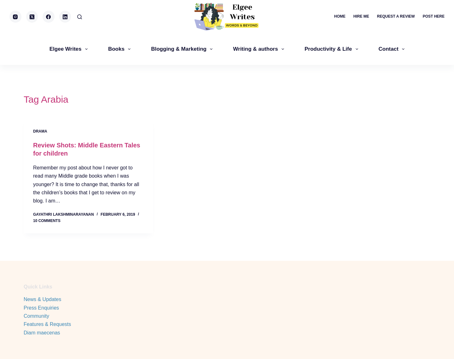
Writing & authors (260, 49)
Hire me (361, 16)
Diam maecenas (42, 332)
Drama (40, 131)
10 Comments (47, 221)
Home (340, 16)
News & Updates (42, 299)
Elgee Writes (69, 49)
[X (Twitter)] (32, 17)
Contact (393, 49)
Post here (434, 16)
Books (120, 49)
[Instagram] (15, 17)
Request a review (396, 16)
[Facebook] (49, 17)
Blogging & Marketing (183, 49)
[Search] (79, 16)
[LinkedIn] (65, 17)
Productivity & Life (333, 49)
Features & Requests (47, 324)
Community (36, 316)
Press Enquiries (41, 308)
